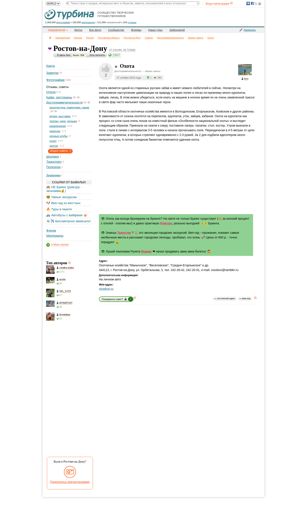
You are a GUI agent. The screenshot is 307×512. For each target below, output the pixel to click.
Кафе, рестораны (59, 97)
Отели (50, 92)
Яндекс (146, 251)
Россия (90, 37)
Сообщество (116, 30)
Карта (50, 66)
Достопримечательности (170, 37)
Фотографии (55, 80)
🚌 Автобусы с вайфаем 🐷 (66, 215)
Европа (78, 37)
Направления (62, 37)
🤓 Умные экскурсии (61, 197)
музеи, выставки (60, 116)
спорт (53, 141)
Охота (210, 37)
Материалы (54, 235)
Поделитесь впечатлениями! (70, 482)
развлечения (57, 126)
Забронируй (177, 30)
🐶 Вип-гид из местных (63, 203)
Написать (250, 30)
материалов (88, 22)
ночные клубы (58, 136)
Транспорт (54, 161)
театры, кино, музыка (63, 121)
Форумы (136, 30)
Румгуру (166, 223)
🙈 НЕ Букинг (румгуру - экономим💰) (64, 189)
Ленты (78, 30)
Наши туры (155, 30)
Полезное (53, 167)
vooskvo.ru (106, 288)
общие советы (195, 37)
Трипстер (124, 232)
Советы (149, 37)
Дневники (53, 175)
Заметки (52, 73)
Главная (50, 37)
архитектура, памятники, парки (69, 107)
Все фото (95, 30)
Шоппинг (52, 156)
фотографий (63, 22)
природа (54, 131)
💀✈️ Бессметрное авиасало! (68, 221)
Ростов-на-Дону (132, 37)
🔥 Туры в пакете (59, 209)
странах (132, 22)
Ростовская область (109, 37)
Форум (51, 230)
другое (53, 145)
